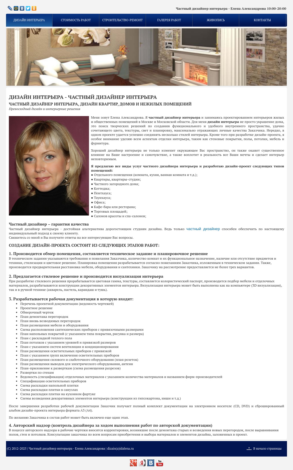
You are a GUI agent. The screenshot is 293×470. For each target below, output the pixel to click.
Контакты (262, 20)
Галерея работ (169, 20)
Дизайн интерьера (29, 20)
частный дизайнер (203, 229)
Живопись (216, 20)
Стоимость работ (76, 20)
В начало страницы (267, 448)
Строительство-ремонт (122, 20)
